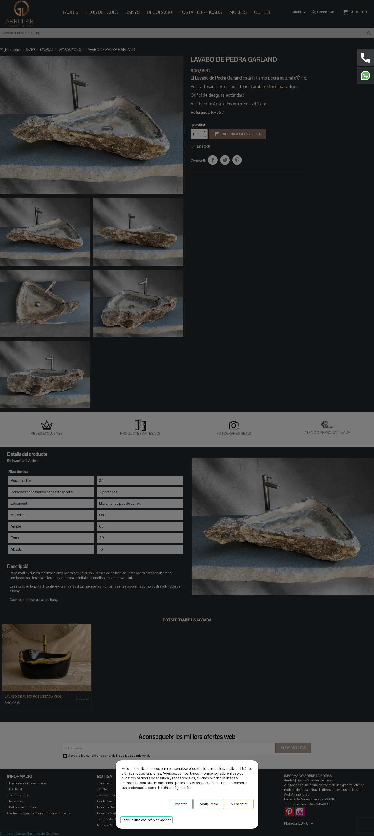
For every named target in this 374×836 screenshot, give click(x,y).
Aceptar (181, 804)
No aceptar (239, 804)
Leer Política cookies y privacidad (146, 820)
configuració (208, 804)
